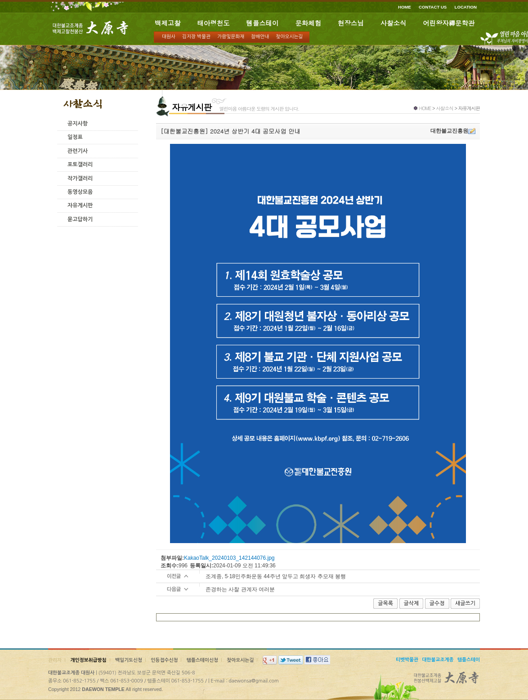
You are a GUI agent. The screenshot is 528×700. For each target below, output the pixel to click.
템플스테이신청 (202, 660)
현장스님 (351, 22)
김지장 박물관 (196, 36)
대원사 (168, 36)
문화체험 (308, 22)
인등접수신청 (164, 660)
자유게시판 (80, 205)
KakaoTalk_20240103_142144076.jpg (229, 558)
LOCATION (466, 6)
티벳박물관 (407, 659)
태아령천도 (213, 22)
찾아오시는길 (289, 36)
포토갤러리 (80, 164)
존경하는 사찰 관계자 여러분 (240, 589)
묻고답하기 (80, 219)
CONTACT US (433, 6)
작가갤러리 (80, 178)
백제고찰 (168, 22)
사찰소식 (393, 22)
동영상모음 (80, 192)
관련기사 (77, 151)
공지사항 (77, 123)
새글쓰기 (465, 603)
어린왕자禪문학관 (448, 22)
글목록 (385, 603)
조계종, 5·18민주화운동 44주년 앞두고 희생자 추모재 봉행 (276, 576)
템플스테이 (262, 22)
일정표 (75, 137)
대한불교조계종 (437, 659)
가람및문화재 (230, 36)
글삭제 (411, 603)
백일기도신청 (128, 660)
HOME (404, 6)
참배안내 (260, 36)
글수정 (437, 603)
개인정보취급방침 (88, 660)
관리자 (55, 660)
